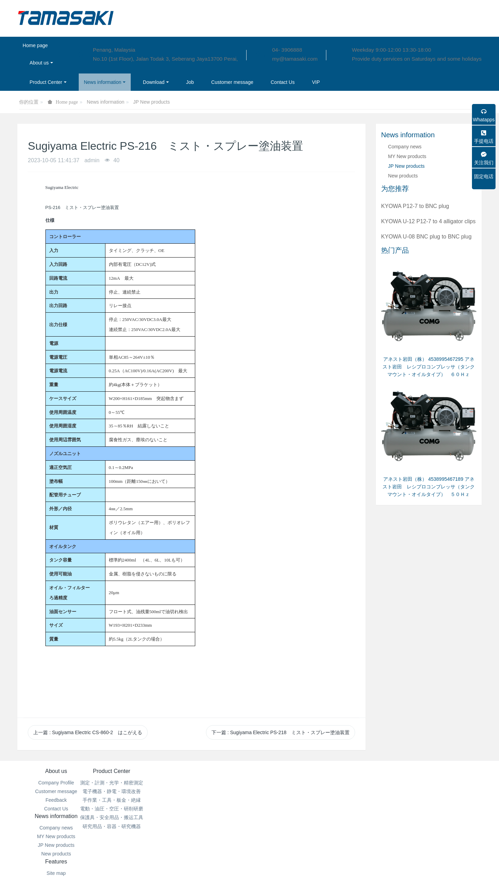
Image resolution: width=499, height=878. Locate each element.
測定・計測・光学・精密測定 (133, 782)
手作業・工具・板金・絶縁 (133, 800)
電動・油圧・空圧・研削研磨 (133, 808)
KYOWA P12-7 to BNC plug (415, 206)
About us (56, 771)
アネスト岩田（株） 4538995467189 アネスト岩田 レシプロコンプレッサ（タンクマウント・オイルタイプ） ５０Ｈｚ (428, 486)
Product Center (133, 771)
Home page (35, 45)
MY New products (407, 156)
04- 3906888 (287, 50)
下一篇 (281, 732)
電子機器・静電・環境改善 (133, 791)
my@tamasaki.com (295, 59)
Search (288, 800)
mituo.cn (291, 863)
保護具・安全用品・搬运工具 (133, 817)
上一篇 (87, 732)
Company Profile (56, 782)
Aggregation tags (288, 791)
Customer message (56, 791)
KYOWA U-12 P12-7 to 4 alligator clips (428, 221)
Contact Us (56, 808)
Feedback (56, 800)
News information (105, 102)
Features (288, 771)
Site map (288, 782)
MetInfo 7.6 (238, 863)
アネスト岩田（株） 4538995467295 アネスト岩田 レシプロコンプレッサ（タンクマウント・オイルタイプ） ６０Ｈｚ (428, 366)
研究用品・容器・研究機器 (133, 826)
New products (403, 176)
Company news (405, 146)
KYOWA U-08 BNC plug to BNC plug (426, 237)
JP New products (151, 102)
